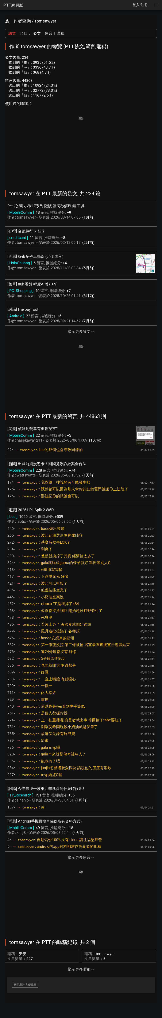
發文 (37, 33)
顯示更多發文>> (81, 331)
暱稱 (60, 33)
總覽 (12, 33)
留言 (49, 33)
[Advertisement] (81, 150)
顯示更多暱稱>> (81, 969)
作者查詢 (22, 21)
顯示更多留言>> (81, 857)
